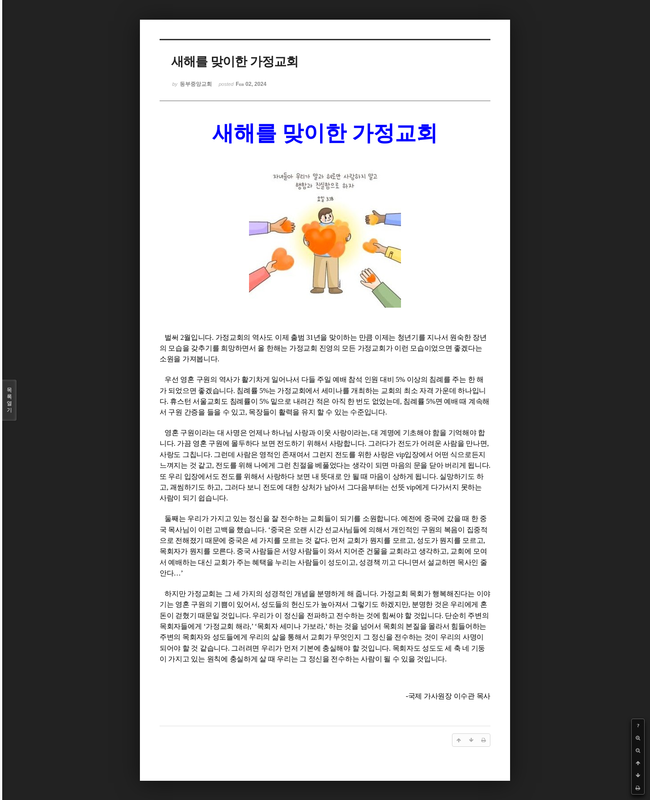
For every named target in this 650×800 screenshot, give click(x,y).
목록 (9, 400)
